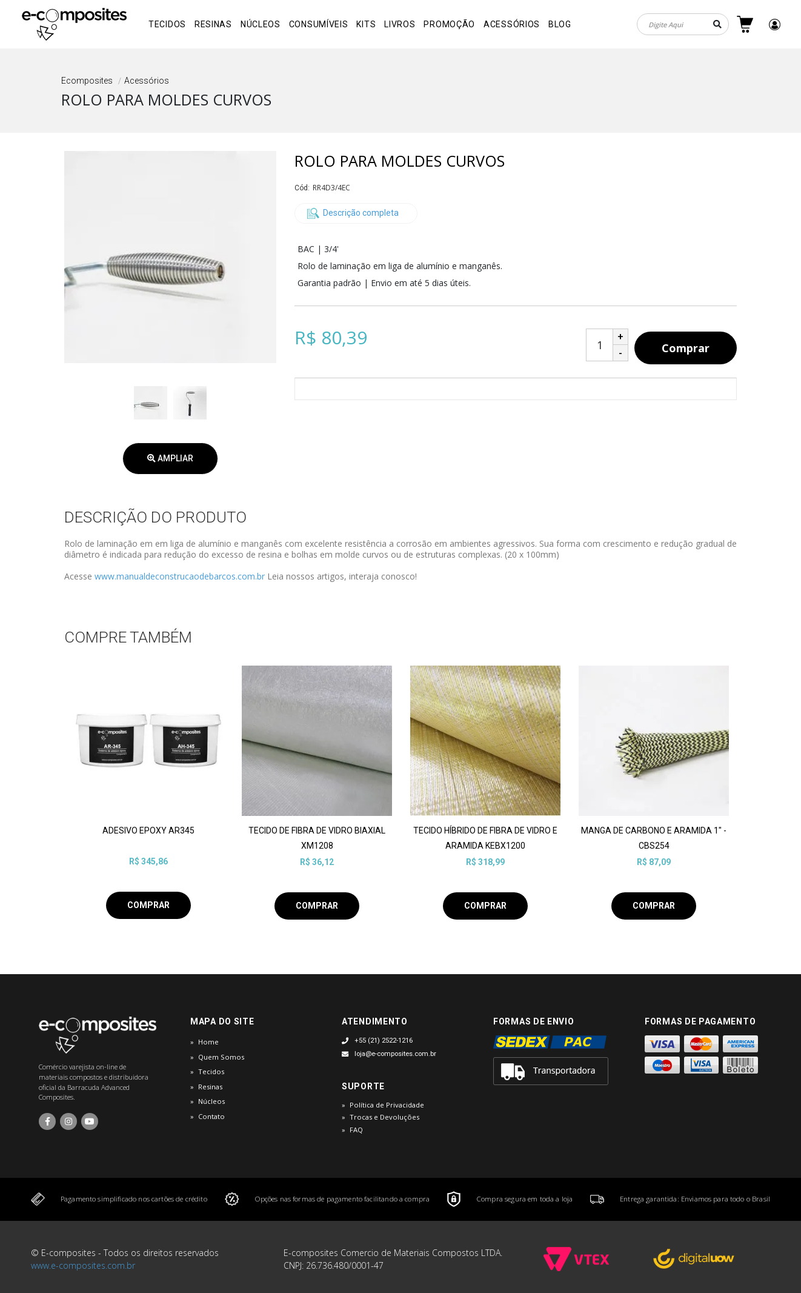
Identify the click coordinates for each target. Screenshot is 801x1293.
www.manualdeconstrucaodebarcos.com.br (180, 576)
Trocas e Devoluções (384, 1116)
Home (208, 1041)
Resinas (213, 24)
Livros (399, 24)
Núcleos (261, 24)
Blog (559, 24)
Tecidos (167, 24)
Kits (366, 24)
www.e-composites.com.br (83, 1265)
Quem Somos (221, 1056)
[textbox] (683, 24)
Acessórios (512, 24)
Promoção (449, 24)
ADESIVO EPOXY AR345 (148, 830)
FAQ (356, 1129)
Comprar (686, 348)
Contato (211, 1116)
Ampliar (170, 458)
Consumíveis (318, 24)
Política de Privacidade (387, 1104)
